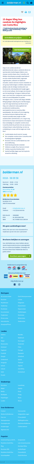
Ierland (3, 366)
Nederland (21, 338)
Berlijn (3, 391)
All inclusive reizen (6, 296)
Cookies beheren (22, 426)
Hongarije (4, 362)
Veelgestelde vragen (23, 414)
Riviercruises (4, 318)
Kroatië (3, 375)
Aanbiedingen (22, 449)
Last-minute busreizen (24, 443)
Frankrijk (3, 353)
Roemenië (21, 353)
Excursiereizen (5, 312)
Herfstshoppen (22, 312)
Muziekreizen (4, 302)
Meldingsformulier (23, 420)
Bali (2, 338)
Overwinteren (22, 306)
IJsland (3, 369)
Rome (19, 397)
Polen (19, 347)
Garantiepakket (5, 455)
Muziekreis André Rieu (7, 443)
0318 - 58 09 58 (24, 3)
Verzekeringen (5, 426)
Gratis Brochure (22, 455)
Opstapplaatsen (5, 420)
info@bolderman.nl (19, 208)
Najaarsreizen (22, 309)
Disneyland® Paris (6, 324)
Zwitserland (21, 372)
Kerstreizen (21, 315)
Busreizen (3, 299)
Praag (19, 394)
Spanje (20, 359)
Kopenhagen (4, 397)
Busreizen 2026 (5, 449)
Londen (3, 401)
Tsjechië (20, 366)
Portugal (20, 350)
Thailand (20, 362)
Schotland (21, 356)
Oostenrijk (21, 344)
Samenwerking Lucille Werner (8, 440)
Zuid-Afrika (21, 369)
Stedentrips (4, 306)
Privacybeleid (22, 417)
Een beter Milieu (22, 446)
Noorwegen (21, 341)
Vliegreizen (21, 302)
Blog (2, 446)
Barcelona (4, 385)
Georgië (3, 356)
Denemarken (4, 344)
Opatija (20, 388)
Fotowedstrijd (22, 452)
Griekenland (4, 359)
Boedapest (4, 394)
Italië (2, 372)
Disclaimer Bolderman (24, 423)
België (2, 341)
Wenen (20, 401)
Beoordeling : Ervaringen (8, 190)
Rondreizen (4, 309)
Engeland (3, 350)
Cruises (20, 299)
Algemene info (5, 429)
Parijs (19, 391)
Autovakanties (5, 321)
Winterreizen (21, 318)
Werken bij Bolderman (7, 414)
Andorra (3, 334)
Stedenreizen (21, 321)
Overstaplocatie (5, 423)
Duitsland (3, 347)
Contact (3, 411)
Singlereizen (4, 315)
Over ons (3, 417)
